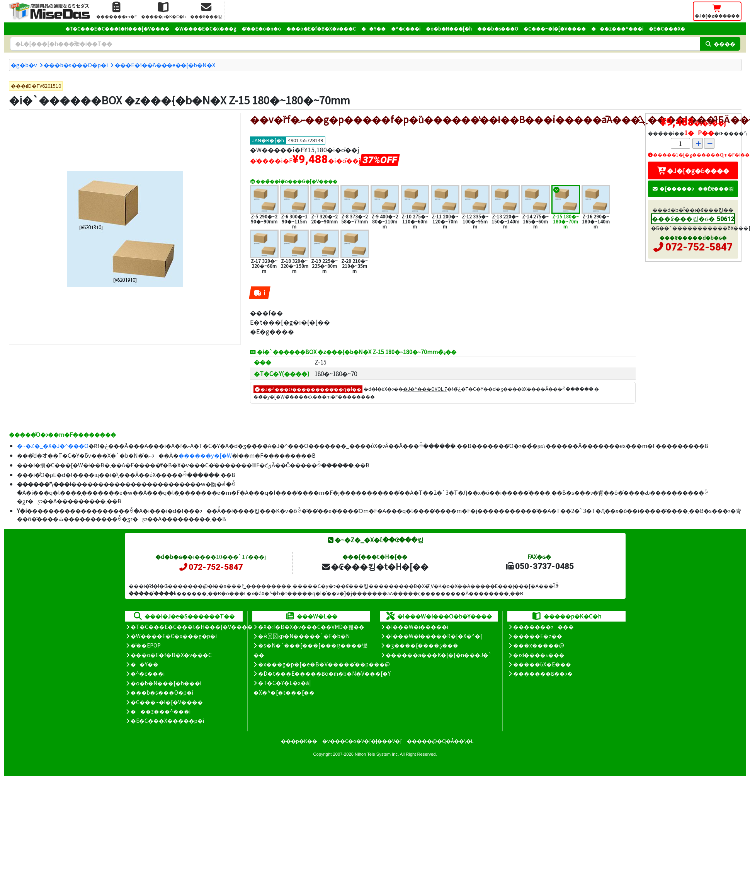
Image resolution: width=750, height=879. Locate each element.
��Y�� (373, 28)
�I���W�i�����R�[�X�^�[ (434, 636)
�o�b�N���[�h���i (166, 683)
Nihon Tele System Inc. (377, 754)
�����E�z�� (537, 636)
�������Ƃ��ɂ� (543, 673)
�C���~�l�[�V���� (555, 28)
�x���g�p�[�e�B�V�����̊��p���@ (324, 664)
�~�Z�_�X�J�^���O (52, 445)
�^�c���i (405, 28)
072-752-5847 (699, 247)
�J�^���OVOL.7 (425, 389)
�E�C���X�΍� (667, 28)
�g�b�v (24, 65)
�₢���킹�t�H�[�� (375, 566)
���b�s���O (497, 28)
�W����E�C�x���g (205, 28)
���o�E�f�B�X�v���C (321, 28)
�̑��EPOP (146, 645)
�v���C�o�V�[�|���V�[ (362, 740)
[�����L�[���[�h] (355, 44)
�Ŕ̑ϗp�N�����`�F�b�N (304, 636)
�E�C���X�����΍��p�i (167, 720)
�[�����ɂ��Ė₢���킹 (693, 188)
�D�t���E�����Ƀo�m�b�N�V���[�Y (324, 673)
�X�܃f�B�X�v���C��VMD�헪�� (311, 626)
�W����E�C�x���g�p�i (174, 636)
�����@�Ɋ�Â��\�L (440, 740)
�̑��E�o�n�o (261, 28)
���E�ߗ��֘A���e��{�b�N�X (165, 65)
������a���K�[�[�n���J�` (438, 655)
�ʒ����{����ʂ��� (422, 645)
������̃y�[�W (205, 455)
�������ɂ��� (543, 626)
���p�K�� (299, 740)
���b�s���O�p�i (76, 65)
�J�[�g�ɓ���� (693, 170)
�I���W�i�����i (417, 626)
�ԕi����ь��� (539, 655)
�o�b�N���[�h (449, 28)
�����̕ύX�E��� (542, 664)
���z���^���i (617, 28)
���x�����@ (538, 645)
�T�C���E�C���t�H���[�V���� (117, 28)
